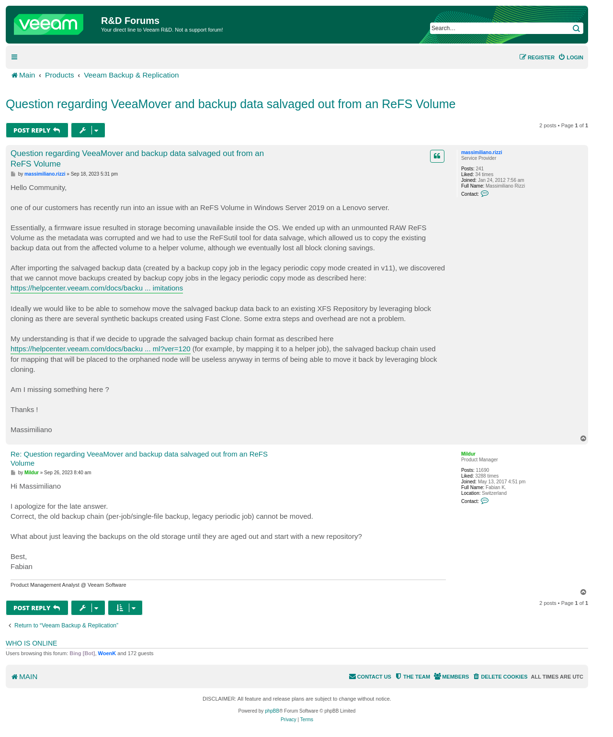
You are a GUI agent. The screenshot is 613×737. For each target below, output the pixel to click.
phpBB (272, 711)
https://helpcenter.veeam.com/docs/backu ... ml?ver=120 (101, 349)
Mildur (468, 454)
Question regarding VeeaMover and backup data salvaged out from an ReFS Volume (230, 104)
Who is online (31, 643)
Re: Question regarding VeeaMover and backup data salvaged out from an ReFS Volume (139, 458)
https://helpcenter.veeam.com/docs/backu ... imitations (97, 288)
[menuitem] (570, 57)
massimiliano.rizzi (481, 152)
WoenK (107, 653)
